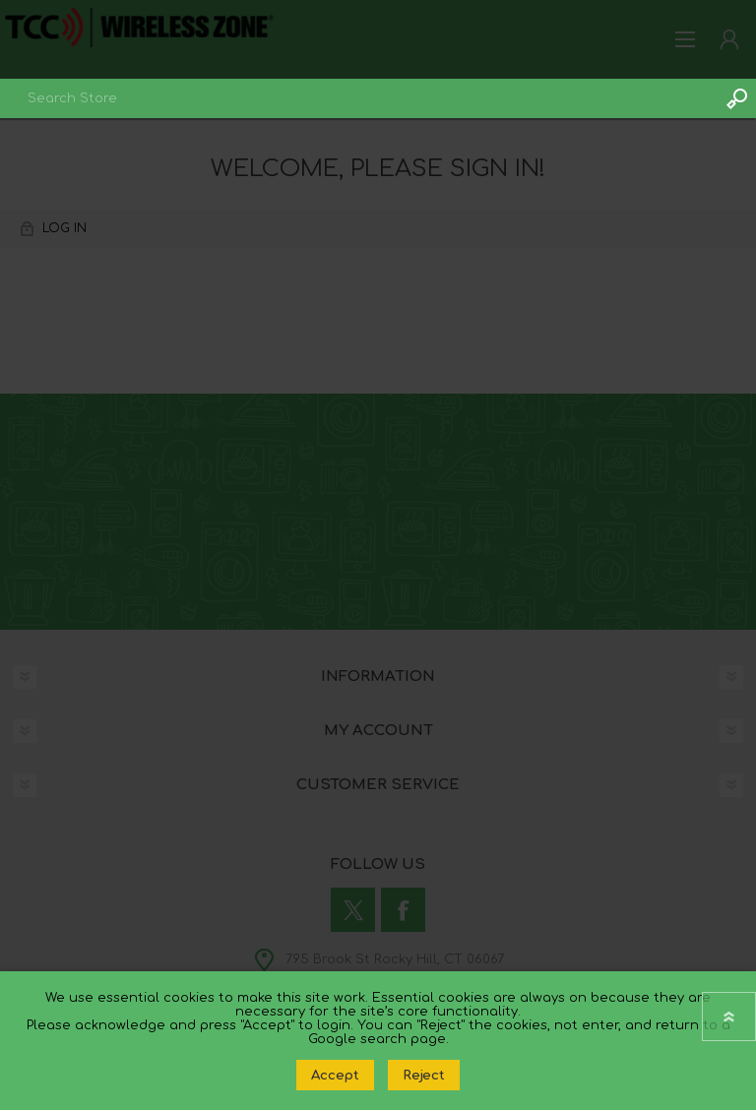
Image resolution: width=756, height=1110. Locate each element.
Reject (424, 1075)
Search (736, 98)
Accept (335, 1075)
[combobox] (358, 98)
